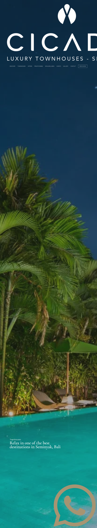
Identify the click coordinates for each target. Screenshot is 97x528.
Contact (73, 66)
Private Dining (38, 66)
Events (59, 66)
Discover (12, 66)
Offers (30, 66)
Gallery (65, 66)
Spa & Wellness (49, 66)
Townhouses (22, 66)
